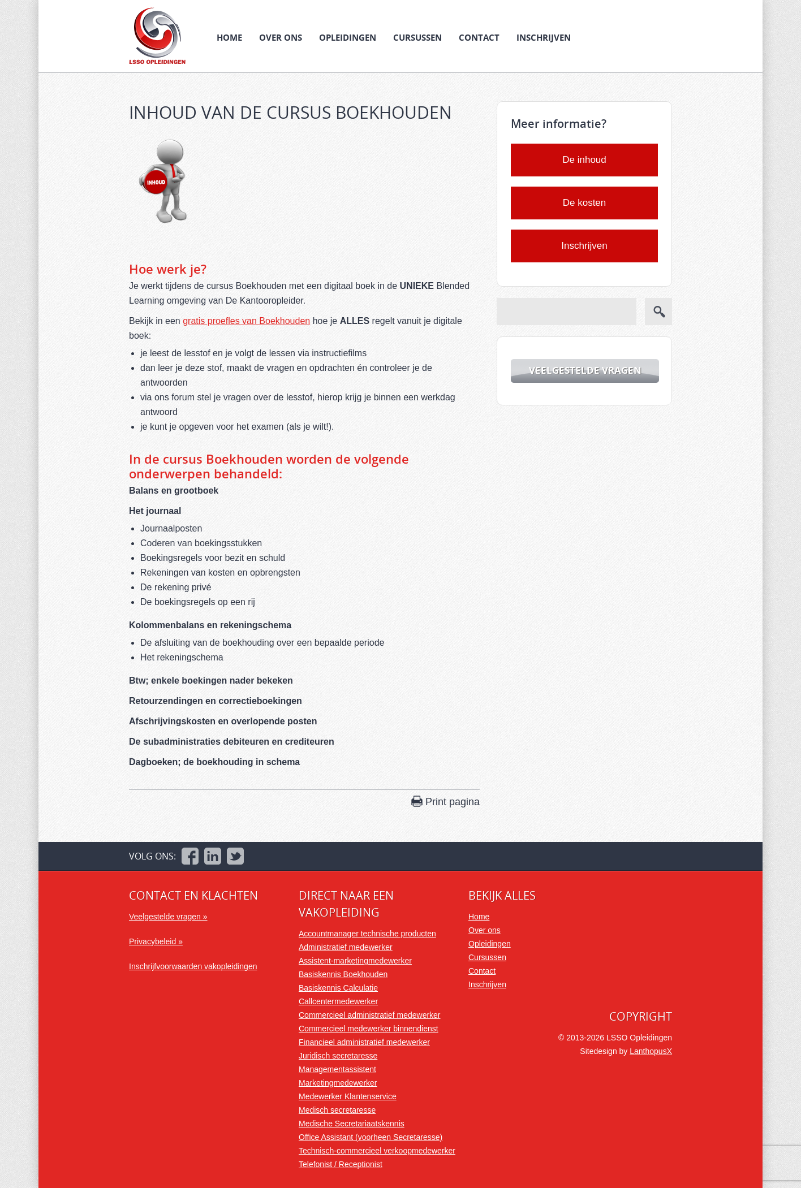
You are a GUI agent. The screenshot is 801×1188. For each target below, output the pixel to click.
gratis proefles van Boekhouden (246, 321)
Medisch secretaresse (337, 1109)
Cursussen (417, 37)
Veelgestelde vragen (585, 370)
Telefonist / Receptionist (340, 1164)
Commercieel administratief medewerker (370, 1014)
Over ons (280, 37)
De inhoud (584, 159)
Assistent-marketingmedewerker (355, 960)
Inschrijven (543, 37)
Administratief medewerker (346, 947)
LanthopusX (651, 1051)
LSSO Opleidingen (157, 35)
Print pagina (452, 801)
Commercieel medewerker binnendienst (368, 1028)
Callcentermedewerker (338, 1001)
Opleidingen (347, 37)
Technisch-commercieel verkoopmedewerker (377, 1150)
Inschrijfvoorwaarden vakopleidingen (193, 966)
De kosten (584, 202)
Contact (479, 37)
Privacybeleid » (156, 941)
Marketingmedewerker (338, 1082)
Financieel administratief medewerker (364, 1042)
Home (229, 37)
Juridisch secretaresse (338, 1055)
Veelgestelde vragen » (168, 916)
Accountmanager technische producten (367, 933)
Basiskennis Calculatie (338, 987)
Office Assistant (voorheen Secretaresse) (370, 1137)
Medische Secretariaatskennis (351, 1123)
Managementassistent (337, 1069)
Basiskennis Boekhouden (343, 974)
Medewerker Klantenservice (348, 1096)
